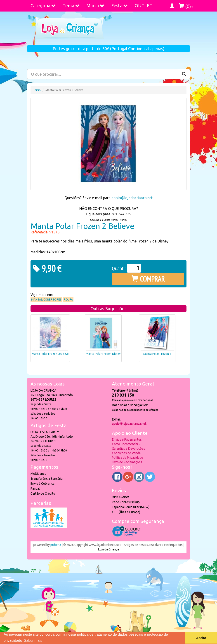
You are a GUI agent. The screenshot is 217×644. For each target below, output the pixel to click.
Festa (119, 5)
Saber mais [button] (33, 640)
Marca (95, 5)
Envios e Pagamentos (127, 439)
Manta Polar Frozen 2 (157, 353)
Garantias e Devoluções (128, 448)
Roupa (68, 299)
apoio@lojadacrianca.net (132, 198)
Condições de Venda (126, 453)
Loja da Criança (108, 549)
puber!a (55, 545)
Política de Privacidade (127, 457)
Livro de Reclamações (127, 462)
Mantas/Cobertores (46, 299)
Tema (71, 5)
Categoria (43, 5)
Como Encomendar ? (126, 444)
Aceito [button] (201, 638)
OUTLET (144, 5)
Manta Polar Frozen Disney (103, 353)
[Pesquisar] (184, 74)
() (186, 6)
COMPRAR (148, 279)
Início (37, 90)
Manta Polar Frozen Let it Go (50, 353)
